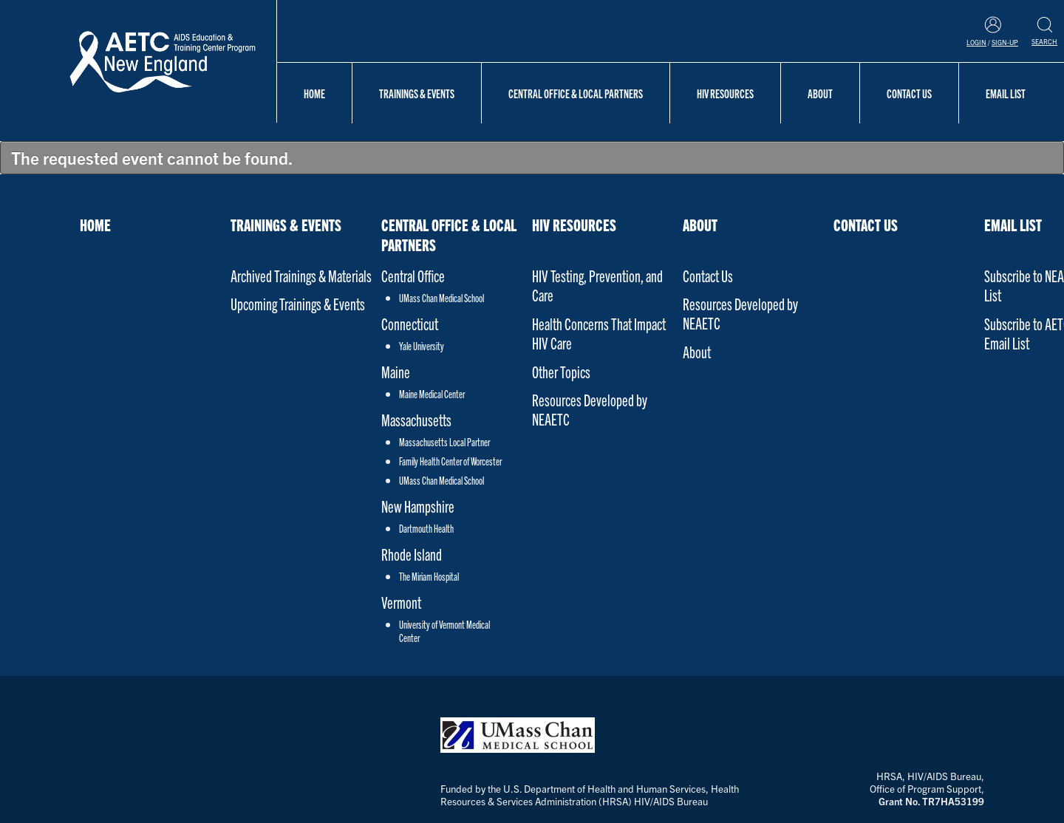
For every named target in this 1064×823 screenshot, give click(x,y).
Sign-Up (1005, 42)
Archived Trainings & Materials (301, 275)
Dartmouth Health (426, 528)
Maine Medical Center (432, 393)
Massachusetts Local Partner (444, 441)
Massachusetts (416, 419)
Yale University (421, 345)
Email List (1006, 93)
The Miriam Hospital (429, 576)
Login (976, 42)
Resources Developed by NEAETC (589, 408)
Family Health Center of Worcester (450, 461)
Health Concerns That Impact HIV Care (599, 332)
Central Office (413, 275)
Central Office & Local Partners (575, 93)
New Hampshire (417, 506)
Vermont (401, 602)
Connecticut (409, 323)
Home (314, 93)
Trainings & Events (416, 93)
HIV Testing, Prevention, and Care (597, 284)
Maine (395, 371)
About (820, 93)
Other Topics (561, 371)
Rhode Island (411, 554)
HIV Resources (725, 93)
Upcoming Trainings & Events (298, 303)
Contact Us (909, 93)
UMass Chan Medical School (441, 297)
